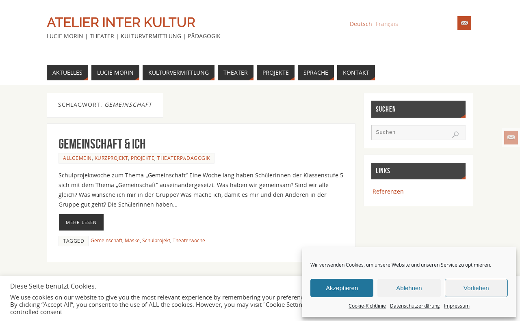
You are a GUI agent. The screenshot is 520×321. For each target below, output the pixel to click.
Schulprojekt (156, 240)
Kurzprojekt (111, 158)
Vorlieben (476, 287)
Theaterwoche (189, 240)
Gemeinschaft (106, 240)
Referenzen (388, 191)
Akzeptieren (342, 287)
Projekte (142, 158)
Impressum (457, 305)
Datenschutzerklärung (415, 305)
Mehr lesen (81, 222)
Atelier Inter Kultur (121, 22)
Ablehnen (409, 287)
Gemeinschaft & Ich (102, 143)
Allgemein (77, 158)
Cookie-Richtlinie (367, 305)
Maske (132, 240)
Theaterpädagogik (183, 158)
